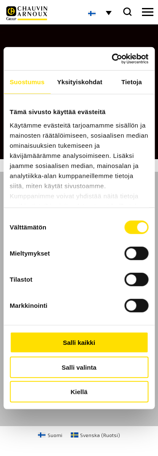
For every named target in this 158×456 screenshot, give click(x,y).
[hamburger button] (147, 12)
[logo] (26, 13)
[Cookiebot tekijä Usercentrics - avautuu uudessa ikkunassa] (112, 58)
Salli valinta (79, 367)
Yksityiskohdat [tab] (79, 81)
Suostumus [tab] (27, 81)
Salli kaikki (79, 342)
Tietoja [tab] (131, 81)
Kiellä (78, 391)
